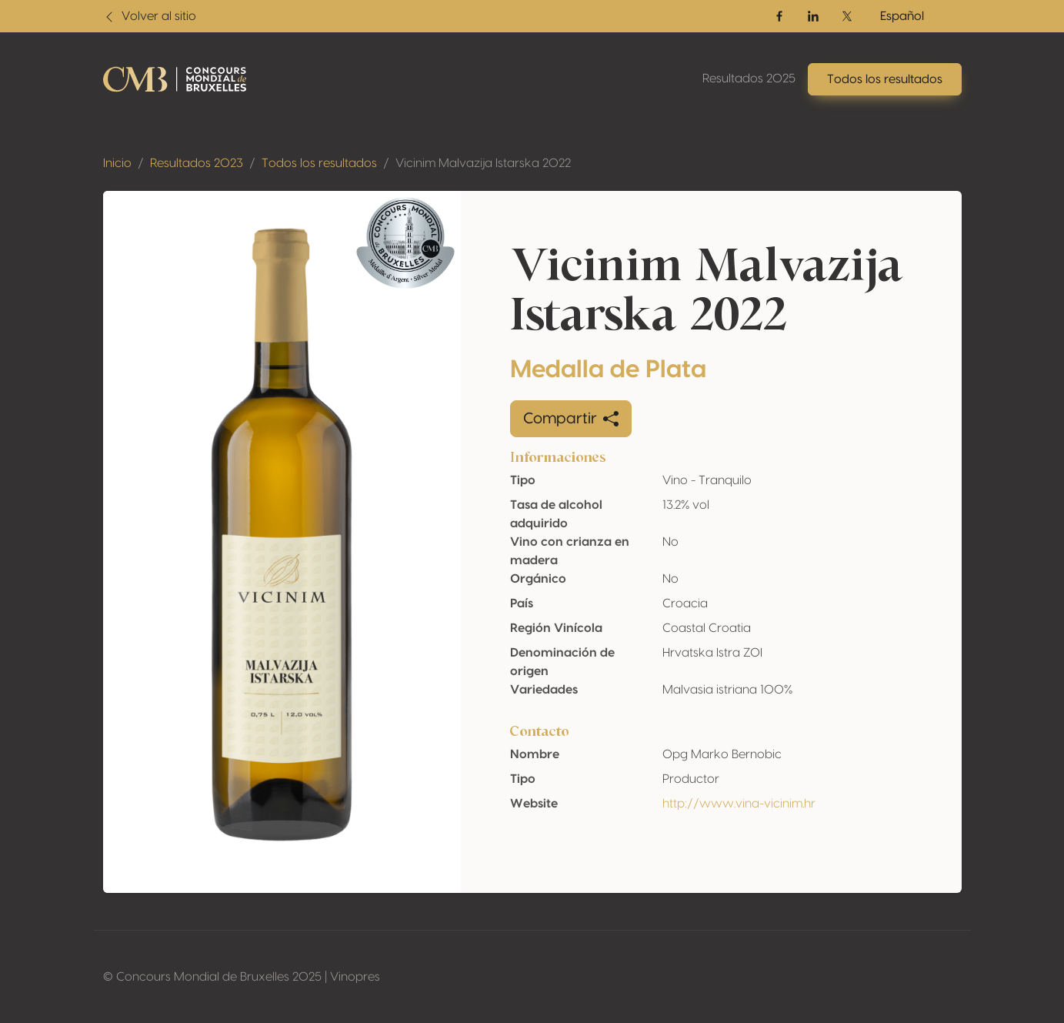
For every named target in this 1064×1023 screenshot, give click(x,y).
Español (902, 16)
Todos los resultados (319, 163)
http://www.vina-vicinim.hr (739, 803)
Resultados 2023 (196, 163)
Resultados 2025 (748, 78)
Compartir (571, 418)
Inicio (117, 163)
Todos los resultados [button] (884, 79)
